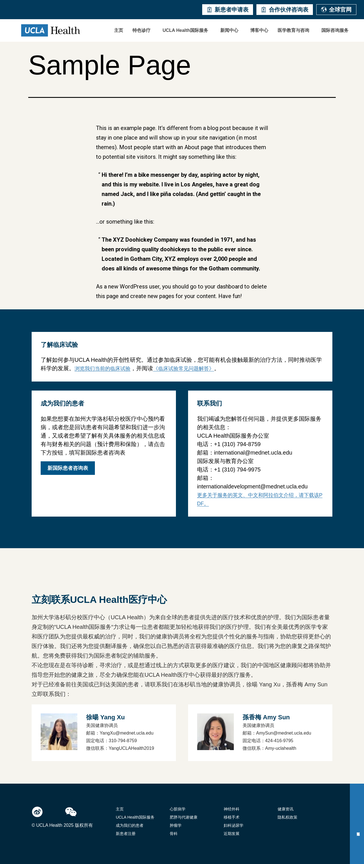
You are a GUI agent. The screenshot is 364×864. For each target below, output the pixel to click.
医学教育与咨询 (293, 30)
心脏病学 (178, 809)
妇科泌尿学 (233, 825)
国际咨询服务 (334, 30)
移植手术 (231, 817)
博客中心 (259, 30)
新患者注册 (126, 833)
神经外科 (231, 809)
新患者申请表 (228, 9)
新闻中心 (229, 30)
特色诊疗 (141, 30)
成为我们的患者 (129, 825)
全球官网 (336, 9)
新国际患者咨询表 (67, 468)
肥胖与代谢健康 (183, 817)
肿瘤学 (176, 825)
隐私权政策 (287, 817)
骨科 (174, 833)
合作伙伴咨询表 (284, 9)
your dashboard (224, 286)
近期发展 (231, 833)
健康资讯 (285, 809)
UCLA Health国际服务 (185, 30)
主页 (118, 30)
